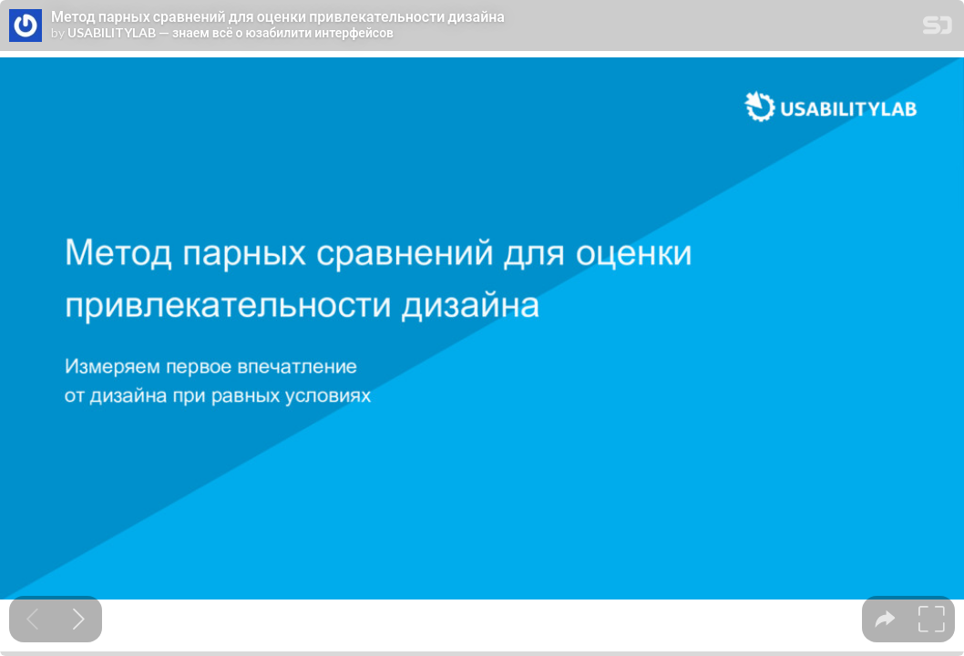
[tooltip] (885, 619)
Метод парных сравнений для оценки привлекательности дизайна (278, 16)
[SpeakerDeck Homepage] (937, 28)
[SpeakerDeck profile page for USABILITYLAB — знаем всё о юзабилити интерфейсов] (25, 26)
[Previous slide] (32, 619)
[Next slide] (78, 619)
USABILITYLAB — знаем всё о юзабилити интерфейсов (230, 32)
